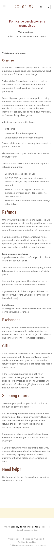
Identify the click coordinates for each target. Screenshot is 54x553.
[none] (45, 7)
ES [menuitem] (41, 7)
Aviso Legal (13, 539)
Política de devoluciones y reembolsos (28, 545)
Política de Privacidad (33, 539)
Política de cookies (27, 542)
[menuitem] (45, 7)
